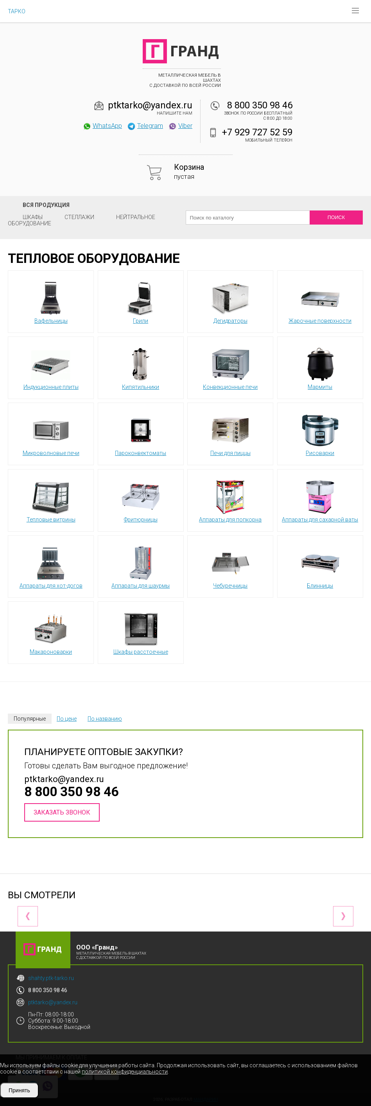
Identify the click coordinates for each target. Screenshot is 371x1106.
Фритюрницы (140, 500)
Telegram (145, 125)
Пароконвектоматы (140, 433)
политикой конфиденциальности (125, 1071)
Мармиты (320, 367)
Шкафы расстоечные (140, 632)
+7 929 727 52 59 (257, 132)
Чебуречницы (230, 566)
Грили (140, 301)
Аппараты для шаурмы (140, 566)
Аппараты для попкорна (230, 500)
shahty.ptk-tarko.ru (51, 978)
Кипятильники (140, 367)
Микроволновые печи (51, 433)
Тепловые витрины (51, 500)
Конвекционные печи (230, 367)
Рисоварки (320, 433)
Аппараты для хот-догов (51, 566)
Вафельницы (50, 301)
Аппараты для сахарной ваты (320, 500)
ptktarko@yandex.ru (150, 105)
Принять (19, 1090)
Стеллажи (79, 217)
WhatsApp (102, 125)
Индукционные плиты (51, 367)
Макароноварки (51, 632)
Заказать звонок (62, 812)
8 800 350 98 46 (259, 105)
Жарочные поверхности (320, 301)
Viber (180, 125)
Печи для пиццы (230, 433)
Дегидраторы (230, 301)
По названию (105, 719)
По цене (67, 719)
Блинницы (320, 566)
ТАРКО (16, 11)
